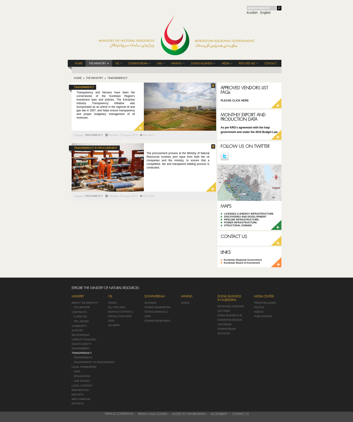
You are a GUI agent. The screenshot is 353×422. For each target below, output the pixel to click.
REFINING (150, 302)
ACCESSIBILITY (219, 414)
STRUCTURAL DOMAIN (238, 225)
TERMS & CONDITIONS (119, 414)
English (265, 12)
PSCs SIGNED (81, 321)
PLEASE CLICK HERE (235, 100)
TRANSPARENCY (84, 87)
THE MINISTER (82, 307)
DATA (111, 320)
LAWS (77, 371)
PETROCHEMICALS (156, 311)
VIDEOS (258, 311)
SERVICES (223, 333)
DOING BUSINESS (203, 63)
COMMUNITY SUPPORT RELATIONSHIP (81, 330)
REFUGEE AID (248, 63)
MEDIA (227, 63)
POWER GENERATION (158, 307)
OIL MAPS (114, 325)
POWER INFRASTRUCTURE (240, 222)
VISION (112, 302)
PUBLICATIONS (263, 316)
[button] (213, 85)
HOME (78, 63)
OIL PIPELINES (116, 307)
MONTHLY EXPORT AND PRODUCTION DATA (243, 117)
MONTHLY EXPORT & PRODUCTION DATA (120, 314)
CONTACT (270, 63)
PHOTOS (259, 307)
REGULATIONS (82, 376)
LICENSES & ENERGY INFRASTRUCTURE (249, 213)
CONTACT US (234, 236)
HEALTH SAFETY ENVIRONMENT (81, 346)
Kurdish (252, 12)
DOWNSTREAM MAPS (157, 320)
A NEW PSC (80, 316)
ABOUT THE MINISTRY (85, 302)
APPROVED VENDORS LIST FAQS (230, 308)
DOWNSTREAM (139, 63)
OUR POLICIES (82, 381)
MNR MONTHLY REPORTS (81, 392)
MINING (178, 63)
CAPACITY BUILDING (84, 339)
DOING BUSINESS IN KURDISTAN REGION (229, 317)
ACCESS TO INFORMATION (189, 414)
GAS (161, 63)
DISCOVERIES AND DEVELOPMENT (245, 216)
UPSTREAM (224, 324)
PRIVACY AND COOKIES (152, 414)
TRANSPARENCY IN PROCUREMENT (96, 148)
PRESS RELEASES (265, 302)
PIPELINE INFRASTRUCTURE (241, 219)
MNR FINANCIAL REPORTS (81, 401)
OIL (118, 63)
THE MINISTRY (99, 63)
